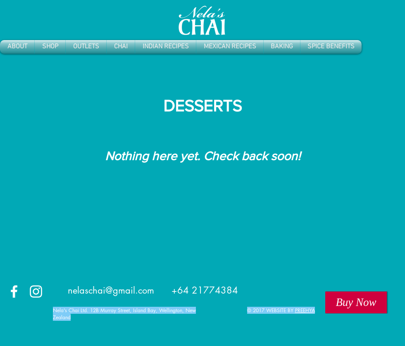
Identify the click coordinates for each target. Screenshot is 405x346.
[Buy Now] (356, 302)
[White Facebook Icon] (14, 291)
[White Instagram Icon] (36, 291)
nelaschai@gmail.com (111, 290)
